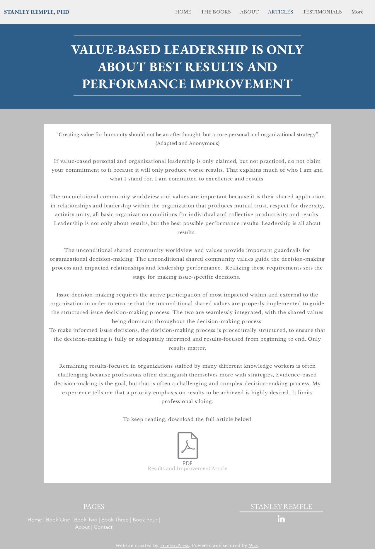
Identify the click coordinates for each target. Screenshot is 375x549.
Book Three (115, 519)
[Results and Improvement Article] (187, 452)
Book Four (145, 519)
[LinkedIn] (281, 519)
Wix (253, 545)
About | (84, 527)
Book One (58, 519)
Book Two (85, 519)
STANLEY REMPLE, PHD (36, 12)
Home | (37, 519)
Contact (104, 527)
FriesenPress (174, 545)
